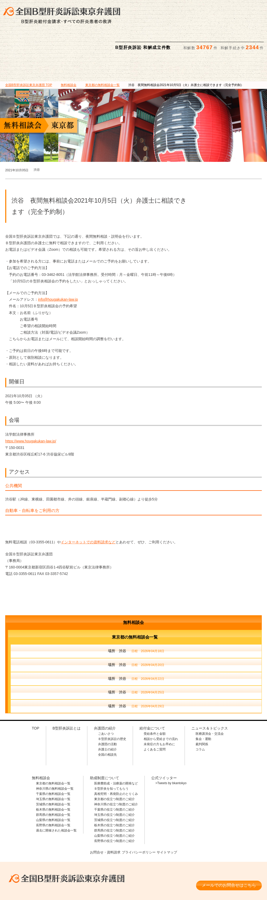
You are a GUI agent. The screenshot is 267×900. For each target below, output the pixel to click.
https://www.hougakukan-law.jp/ (30, 415)
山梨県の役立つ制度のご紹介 (114, 810)
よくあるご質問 (155, 724)
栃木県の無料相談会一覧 (53, 784)
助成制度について (188, 42)
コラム (200, 724)
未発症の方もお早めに (159, 718)
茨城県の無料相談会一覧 (53, 779)
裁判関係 (202, 718)
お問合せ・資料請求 (103, 826)
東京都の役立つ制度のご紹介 (114, 773)
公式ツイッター (164, 752)
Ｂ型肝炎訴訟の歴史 (112, 713)
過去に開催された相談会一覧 (56, 805)
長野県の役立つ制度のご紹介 (114, 815)
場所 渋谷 (136, 625)
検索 (258, 8)
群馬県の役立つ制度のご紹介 (114, 805)
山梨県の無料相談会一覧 (53, 794)
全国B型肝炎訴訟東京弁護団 (63, 851)
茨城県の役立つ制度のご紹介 (114, 794)
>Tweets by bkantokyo (170, 757)
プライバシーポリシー (139, 826)
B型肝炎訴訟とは (41, 42)
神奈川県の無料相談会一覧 (55, 763)
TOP (28, 59)
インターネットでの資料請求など (88, 516)
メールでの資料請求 (199, 8)
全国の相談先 (107, 729)
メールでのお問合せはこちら (229, 857)
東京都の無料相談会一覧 (53, 758)
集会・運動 (203, 713)
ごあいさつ (106, 708)
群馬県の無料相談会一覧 (53, 789)
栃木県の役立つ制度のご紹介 (114, 799)
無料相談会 (152, 42)
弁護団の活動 (107, 718)
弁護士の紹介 (107, 724)
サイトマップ (169, 826)
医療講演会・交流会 (210, 708)
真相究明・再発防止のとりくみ (116, 768)
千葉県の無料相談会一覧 (53, 768)
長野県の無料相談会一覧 (53, 799)
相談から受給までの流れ (161, 713)
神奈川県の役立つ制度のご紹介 (116, 779)
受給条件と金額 (155, 708)
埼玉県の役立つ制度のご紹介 (114, 789)
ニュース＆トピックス (225, 42)
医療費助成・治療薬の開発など (116, 758)
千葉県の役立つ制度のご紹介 (114, 784)
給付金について (115, 42)
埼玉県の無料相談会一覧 (53, 773)
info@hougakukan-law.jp (58, 274)
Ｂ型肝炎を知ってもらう (111, 763)
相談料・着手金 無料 (63, 866)
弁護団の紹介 (78, 42)
